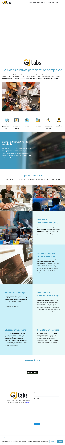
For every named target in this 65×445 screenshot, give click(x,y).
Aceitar (60, 441)
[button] (61, 2)
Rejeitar (52, 441)
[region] (32, 440)
